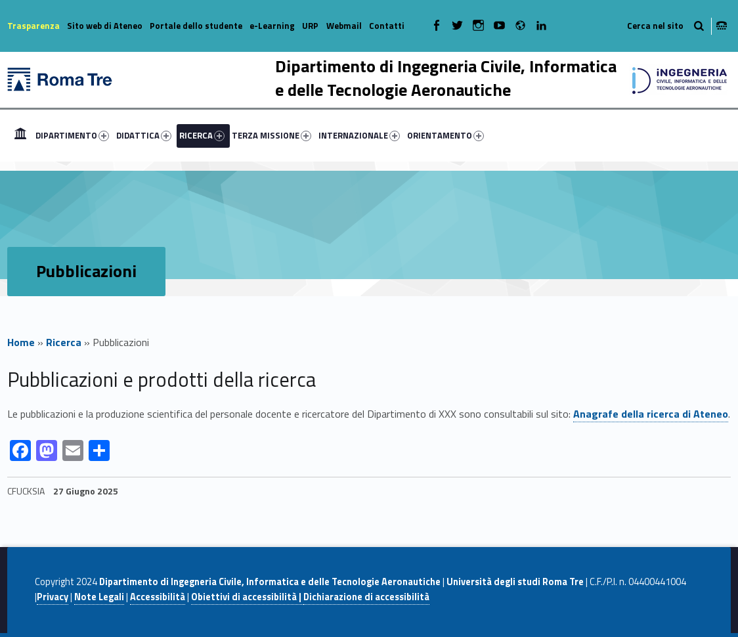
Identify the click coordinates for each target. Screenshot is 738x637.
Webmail (344, 25)
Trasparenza (33, 25)
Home (20, 135)
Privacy (52, 597)
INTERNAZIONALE (359, 135)
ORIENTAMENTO (445, 135)
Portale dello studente (196, 25)
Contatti (386, 25)
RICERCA (202, 135)
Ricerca (63, 342)
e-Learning (272, 25)
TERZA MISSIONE (271, 135)
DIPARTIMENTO (72, 135)
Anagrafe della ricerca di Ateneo (650, 414)
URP (310, 25)
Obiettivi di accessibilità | (247, 597)
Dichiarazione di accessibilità (366, 597)
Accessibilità (157, 597)
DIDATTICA (143, 135)
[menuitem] (20, 135)
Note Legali (99, 597)
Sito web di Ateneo (104, 25)
